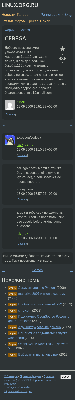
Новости (8, 15)
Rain (20, 145)
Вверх (65, 376)
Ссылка (10, 114)
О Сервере (11, 376)
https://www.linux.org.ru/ (18, 391)
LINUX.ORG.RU (20, 5)
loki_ (20, 233)
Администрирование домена (39, 327)
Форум (20, 21)
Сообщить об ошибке (17, 387)
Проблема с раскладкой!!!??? (40, 304)
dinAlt (21, 102)
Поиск (45, 21)
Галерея (23, 15)
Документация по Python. (37, 287)
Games (25, 30)
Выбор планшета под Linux (38, 354)
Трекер (32, 21)
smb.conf (24, 310)
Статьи (7, 21)
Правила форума (30, 376)
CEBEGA (15, 38)
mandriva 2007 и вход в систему (41, 293)
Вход (68, 15)
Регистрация (51, 15)
